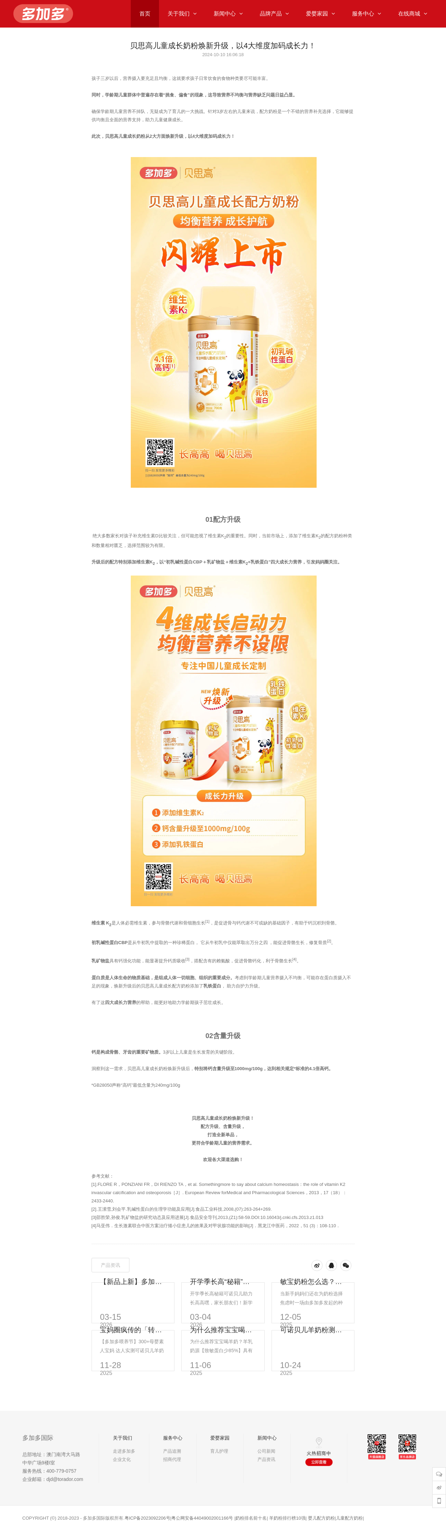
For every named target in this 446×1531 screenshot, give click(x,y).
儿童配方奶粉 (349, 1518)
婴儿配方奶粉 (321, 1518)
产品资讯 (110, 1265)
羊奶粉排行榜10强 (287, 1518)
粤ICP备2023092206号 (147, 1518)
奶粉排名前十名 (251, 1518)
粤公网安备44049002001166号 (202, 1518)
